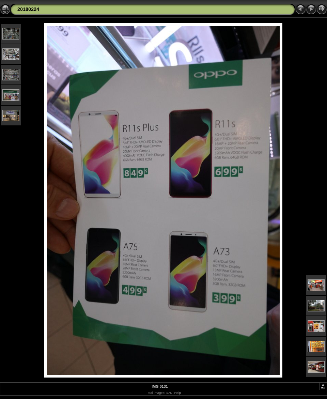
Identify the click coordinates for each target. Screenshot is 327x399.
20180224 (28, 9)
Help (177, 393)
